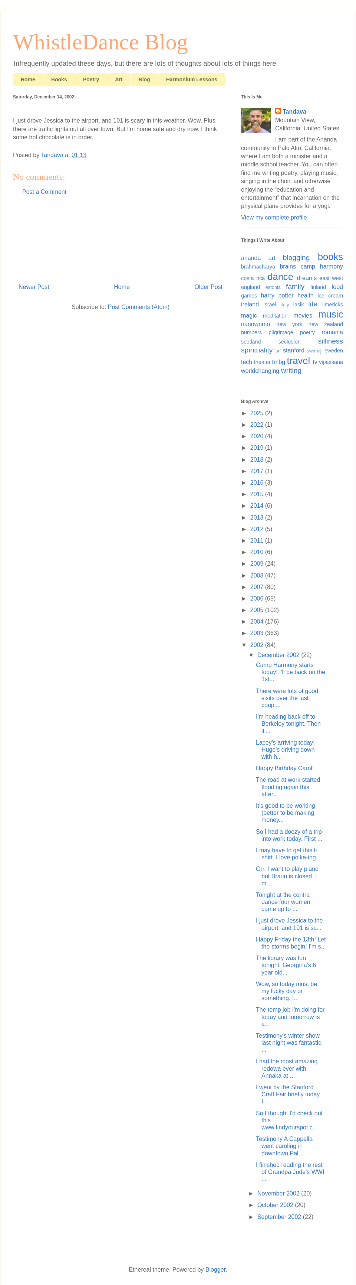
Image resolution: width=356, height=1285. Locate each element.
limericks (332, 305)
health (305, 295)
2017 (257, 471)
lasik (298, 305)
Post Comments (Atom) (138, 307)
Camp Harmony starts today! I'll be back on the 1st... (290, 672)
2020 (257, 436)
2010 (257, 552)
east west (331, 278)
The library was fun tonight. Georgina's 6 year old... (286, 965)
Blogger (215, 1269)
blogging (296, 257)
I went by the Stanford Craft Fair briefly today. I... (288, 1094)
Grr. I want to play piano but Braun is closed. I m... (287, 876)
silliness (330, 341)
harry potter (277, 295)
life (312, 304)
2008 (257, 575)
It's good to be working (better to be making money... (285, 813)
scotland (251, 342)
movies (302, 315)
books (330, 256)
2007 (257, 587)
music (330, 314)
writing (291, 370)
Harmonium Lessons (191, 79)
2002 (257, 645)
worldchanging (260, 371)
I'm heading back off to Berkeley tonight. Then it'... (288, 723)
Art (118, 79)
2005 (257, 610)
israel (269, 305)
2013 (257, 517)
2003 (257, 633)
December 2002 (279, 655)
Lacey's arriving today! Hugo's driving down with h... (285, 749)
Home (28, 79)
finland (318, 287)
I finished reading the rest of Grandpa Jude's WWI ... (290, 1172)
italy (285, 305)
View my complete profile (274, 217)
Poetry (91, 79)
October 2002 (276, 1205)
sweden (333, 351)
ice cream (330, 296)
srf (278, 351)
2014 (257, 505)
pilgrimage (280, 332)
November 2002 (279, 1193)
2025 (257, 413)
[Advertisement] (120, 243)
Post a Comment (44, 192)
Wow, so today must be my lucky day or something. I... (286, 991)
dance (280, 276)
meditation (275, 316)
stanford (293, 350)
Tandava (294, 111)
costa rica (253, 278)
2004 (257, 621)
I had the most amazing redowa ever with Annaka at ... (286, 1068)
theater (262, 362)
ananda (251, 258)
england (250, 287)
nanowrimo (255, 324)
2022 (257, 425)
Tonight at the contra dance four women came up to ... (283, 902)
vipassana (331, 362)
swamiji (315, 351)
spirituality (257, 350)
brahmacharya (258, 267)
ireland (250, 304)
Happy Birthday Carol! (285, 768)
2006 (257, 598)
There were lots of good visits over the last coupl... (287, 698)
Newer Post (34, 287)
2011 (257, 540)
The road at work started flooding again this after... (288, 787)
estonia (273, 287)
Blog (144, 79)
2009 (257, 563)
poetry (307, 332)
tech (246, 362)
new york (289, 324)
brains (288, 266)
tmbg (279, 362)
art (272, 258)
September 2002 (280, 1217)
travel (298, 360)
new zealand (326, 324)
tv (315, 362)
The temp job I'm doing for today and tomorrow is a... (290, 1016)
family (295, 286)
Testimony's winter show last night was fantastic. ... (289, 1042)
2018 (257, 459)
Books (59, 79)
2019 (257, 448)
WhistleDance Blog (100, 42)
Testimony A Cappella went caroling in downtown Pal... (284, 1146)
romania (332, 332)
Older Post (208, 287)
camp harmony (322, 266)
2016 (257, 482)
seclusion (289, 342)
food (337, 287)
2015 (257, 494)
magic (249, 315)
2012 (257, 529)
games (249, 296)
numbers (251, 332)
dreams (307, 278)
